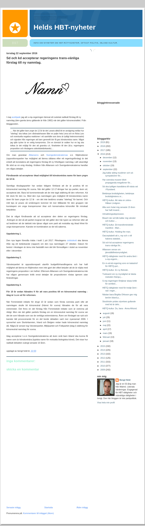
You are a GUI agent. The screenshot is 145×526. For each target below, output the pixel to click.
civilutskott (72, 240)
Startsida (48, 507)
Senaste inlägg (13, 507)
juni (105, 321)
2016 (103, 154)
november (108, 161)
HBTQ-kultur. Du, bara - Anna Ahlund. (119, 308)
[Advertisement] (35, 479)
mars (105, 333)
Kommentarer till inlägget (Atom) (38, 513)
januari (106, 341)
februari (107, 337)
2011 (103, 362)
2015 (103, 346)
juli (104, 317)
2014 (103, 350)
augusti (106, 313)
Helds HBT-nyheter (65, 27)
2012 (103, 358)
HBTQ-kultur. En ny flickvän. (115, 270)
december (108, 157)
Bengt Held (124, 380)
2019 (103, 142)
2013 (103, 354)
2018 (103, 146)
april (105, 329)
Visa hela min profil (106, 402)
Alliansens (35, 155)
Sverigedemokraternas (57, 155)
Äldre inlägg (82, 507)
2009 (103, 370)
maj (105, 325)
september (108, 169)
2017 (103, 150)
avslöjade (16, 117)
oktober (106, 165)
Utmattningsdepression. (113, 214)
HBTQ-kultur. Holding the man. (116, 232)
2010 (103, 366)
